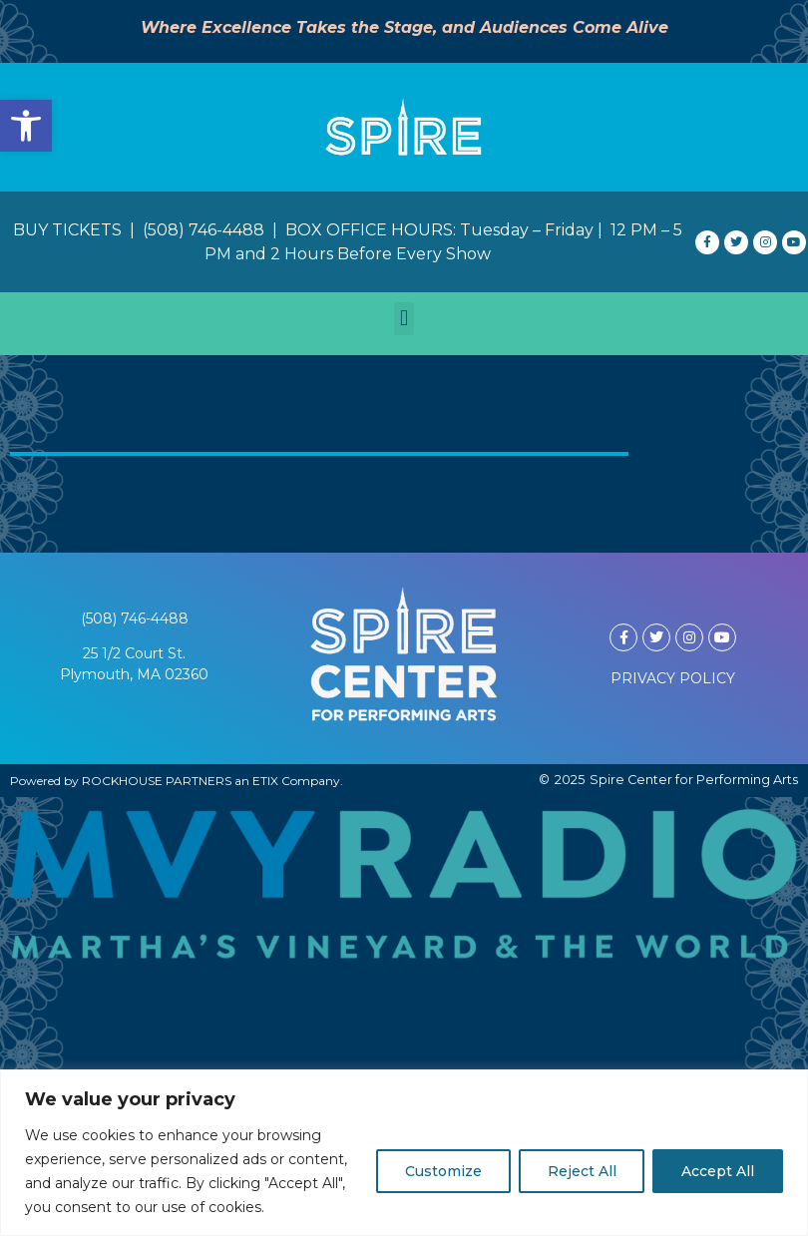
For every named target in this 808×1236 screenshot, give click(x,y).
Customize (442, 1171)
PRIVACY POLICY (672, 678)
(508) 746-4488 (135, 618)
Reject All (581, 1171)
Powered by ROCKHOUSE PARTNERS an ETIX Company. (176, 780)
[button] (26, 126)
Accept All (717, 1171)
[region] (404, 1152)
